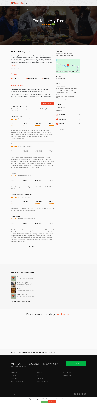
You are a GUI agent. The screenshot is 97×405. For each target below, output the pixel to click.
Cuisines (13, 375)
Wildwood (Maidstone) (23, 295)
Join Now (76, 363)
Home (12, 10)
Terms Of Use (67, 372)
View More (32, 247)
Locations (14, 372)
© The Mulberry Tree (15, 68)
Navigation (14, 378)
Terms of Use (75, 71)
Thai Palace (20, 289)
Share (62, 129)
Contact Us (40, 378)
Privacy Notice (67, 375)
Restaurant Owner (42, 382)
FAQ (38, 375)
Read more (13, 65)
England (18, 10)
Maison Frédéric (21, 277)
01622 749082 (60, 79)
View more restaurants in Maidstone (20, 301)
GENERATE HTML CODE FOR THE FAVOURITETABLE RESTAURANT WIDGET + (33, 352)
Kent (24, 10)
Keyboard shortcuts (57, 71)
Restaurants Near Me (17, 382)
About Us (39, 372)
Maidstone (30, 10)
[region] (68, 67)
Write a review (47, 104)
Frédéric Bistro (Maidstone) (24, 283)
